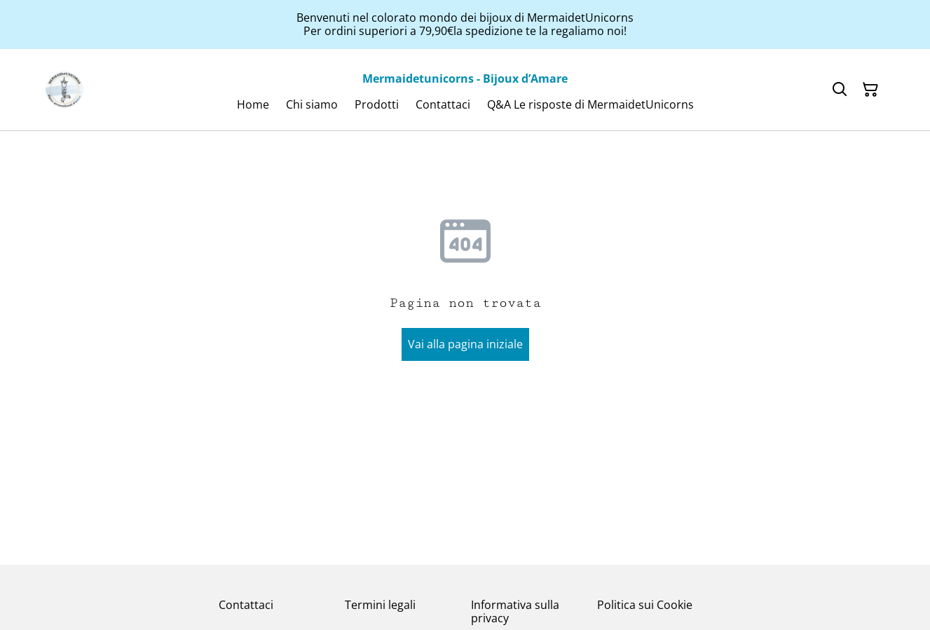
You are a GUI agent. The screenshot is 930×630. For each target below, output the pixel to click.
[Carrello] (870, 89)
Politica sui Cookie (644, 604)
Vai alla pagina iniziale (465, 344)
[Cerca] (839, 89)
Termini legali (380, 604)
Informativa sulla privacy (515, 611)
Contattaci (246, 604)
